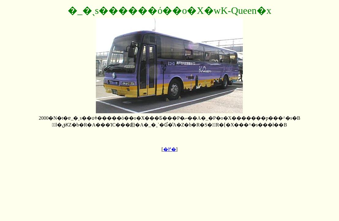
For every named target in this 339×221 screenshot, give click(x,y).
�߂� (169, 149)
